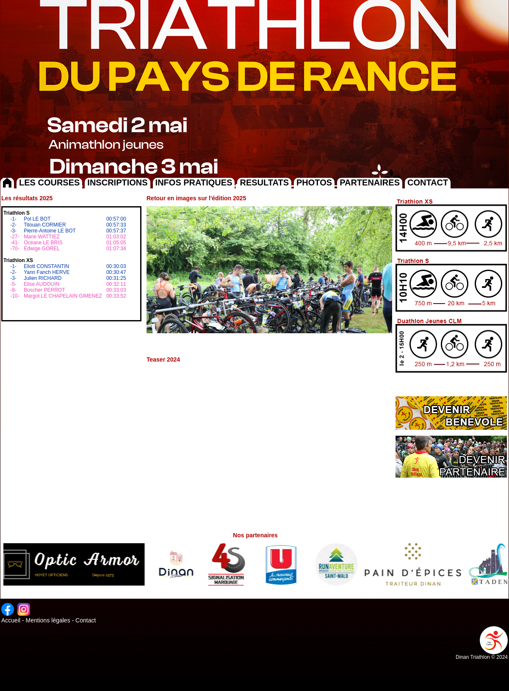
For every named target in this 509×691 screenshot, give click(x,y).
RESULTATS (264, 182)
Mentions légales (48, 620)
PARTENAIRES (370, 182)
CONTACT (427, 182)
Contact (85, 620)
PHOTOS (314, 182)
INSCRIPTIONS (117, 182)
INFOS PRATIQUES (193, 182)
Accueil (10, 620)
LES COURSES (49, 182)
